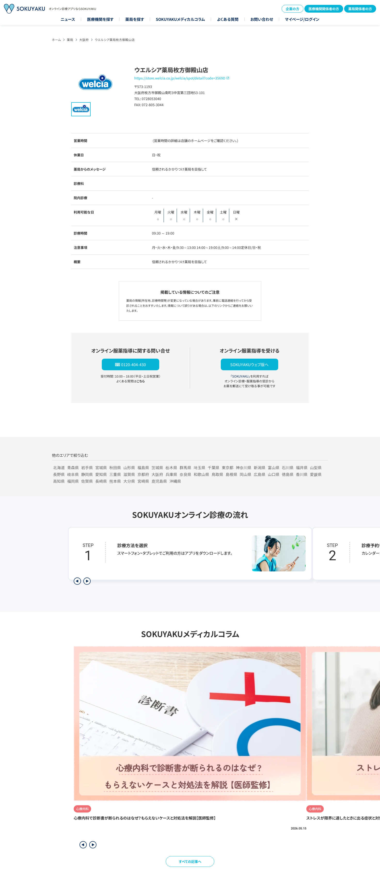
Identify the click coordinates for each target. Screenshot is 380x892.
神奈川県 (243, 467)
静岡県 (87, 474)
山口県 (273, 474)
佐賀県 (87, 481)
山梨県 (316, 467)
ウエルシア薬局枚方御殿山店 (115, 39)
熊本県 (115, 481)
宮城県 (101, 467)
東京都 (227, 467)
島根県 (231, 474)
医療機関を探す (100, 19)
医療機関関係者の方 (324, 8)
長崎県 (101, 481)
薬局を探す (134, 19)
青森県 (73, 467)
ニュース (68, 19)
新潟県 (259, 467)
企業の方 (292, 8)
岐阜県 (73, 474)
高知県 (59, 481)
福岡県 (73, 481)
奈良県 (185, 474)
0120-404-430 (133, 364)
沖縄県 (175, 481)
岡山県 (245, 474)
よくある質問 (227, 19)
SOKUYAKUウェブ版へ (249, 364)
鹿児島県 (159, 481)
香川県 (302, 474)
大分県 (129, 481)
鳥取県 (217, 474)
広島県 (259, 474)
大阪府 (84, 39)
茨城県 (157, 467)
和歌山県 (201, 474)
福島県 (143, 467)
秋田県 (115, 467)
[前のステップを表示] (77, 581)
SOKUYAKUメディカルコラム (180, 19)
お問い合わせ (261, 19)
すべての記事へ (190, 861)
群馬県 (185, 467)
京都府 (143, 474)
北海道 (59, 467)
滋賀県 (129, 474)
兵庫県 (171, 474)
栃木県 (171, 467)
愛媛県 (316, 474)
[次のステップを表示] (87, 581)
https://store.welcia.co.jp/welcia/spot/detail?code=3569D (179, 78)
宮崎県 (143, 481)
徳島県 (287, 474)
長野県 (59, 474)
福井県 (302, 467)
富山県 (273, 467)
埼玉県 (199, 467)
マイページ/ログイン (302, 19)
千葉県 (213, 467)
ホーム (56, 39)
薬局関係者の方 (360, 8)
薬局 (70, 39)
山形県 (129, 467)
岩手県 (87, 467)
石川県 (287, 467)
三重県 (115, 474)
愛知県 (101, 474)
